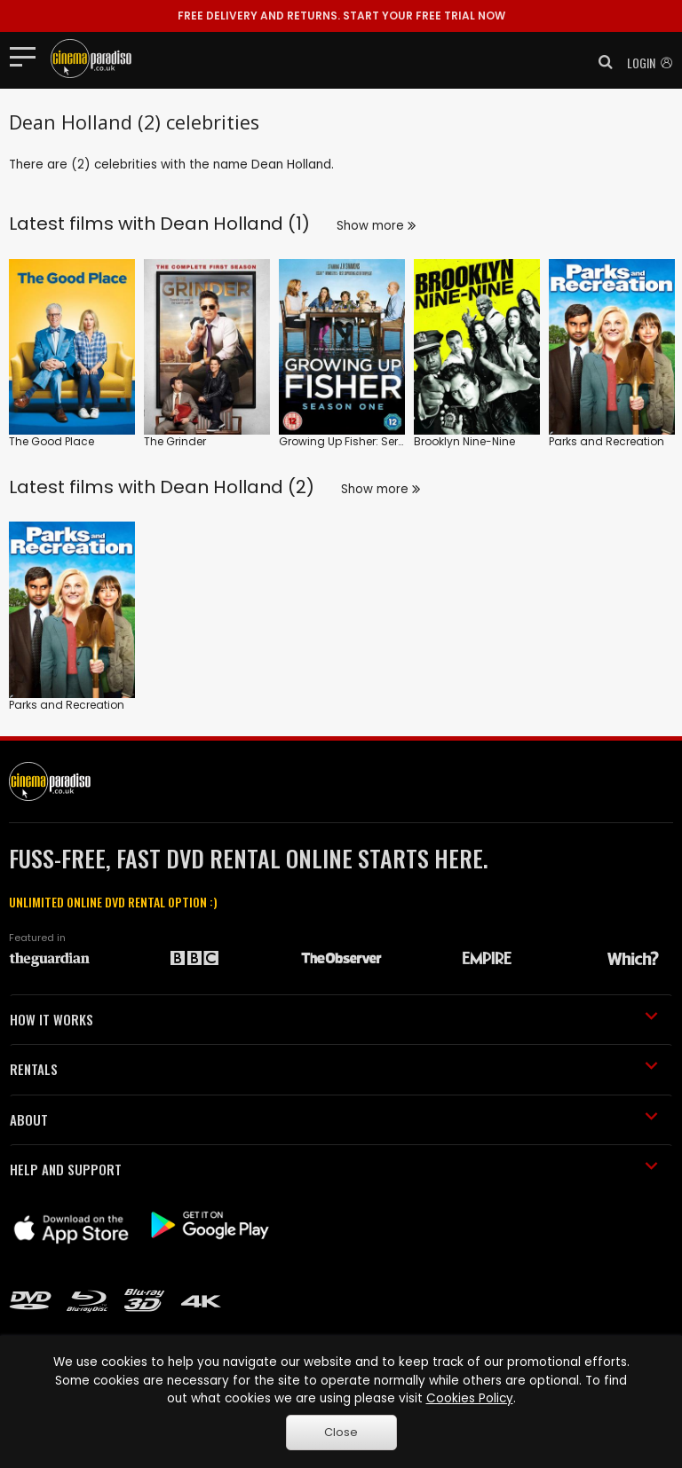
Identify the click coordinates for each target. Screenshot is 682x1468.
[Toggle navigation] (28, 56)
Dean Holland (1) (235, 223)
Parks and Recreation (606, 441)
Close (341, 1432)
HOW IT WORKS (334, 1019)
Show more (376, 225)
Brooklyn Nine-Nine (464, 441)
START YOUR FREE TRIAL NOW (341, 15)
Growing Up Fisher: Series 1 (349, 441)
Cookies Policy (469, 1398)
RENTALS (334, 1069)
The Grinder (175, 441)
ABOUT (334, 1119)
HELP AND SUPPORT (334, 1169)
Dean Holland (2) (237, 487)
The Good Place (51, 441)
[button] (600, 62)
